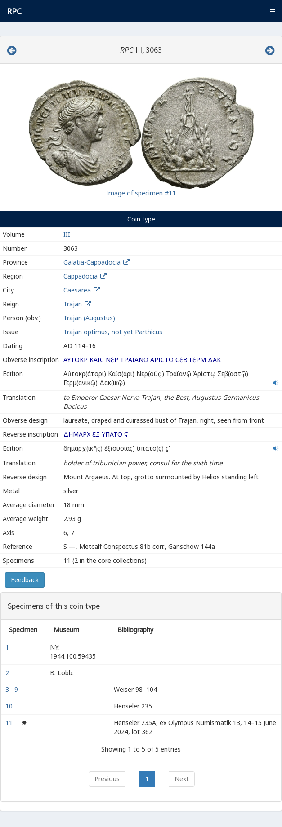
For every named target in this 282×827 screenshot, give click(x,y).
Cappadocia (80, 276)
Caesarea (77, 290)
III (66, 234)
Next (182, 778)
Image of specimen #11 (141, 193)
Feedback (25, 579)
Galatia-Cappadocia (92, 262)
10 (9, 706)
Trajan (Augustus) (89, 318)
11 (9, 722)
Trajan (72, 304)
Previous (107, 778)
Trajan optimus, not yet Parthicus (112, 331)
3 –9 (12, 689)
